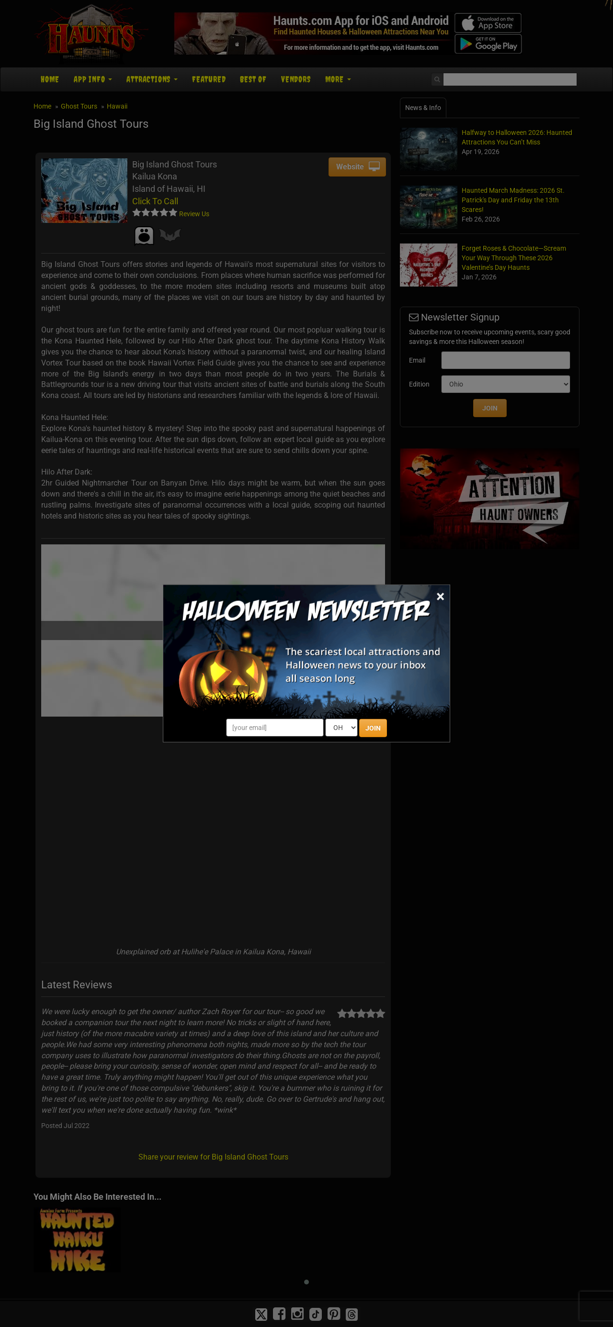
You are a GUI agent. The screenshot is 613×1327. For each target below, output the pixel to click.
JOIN (373, 728)
